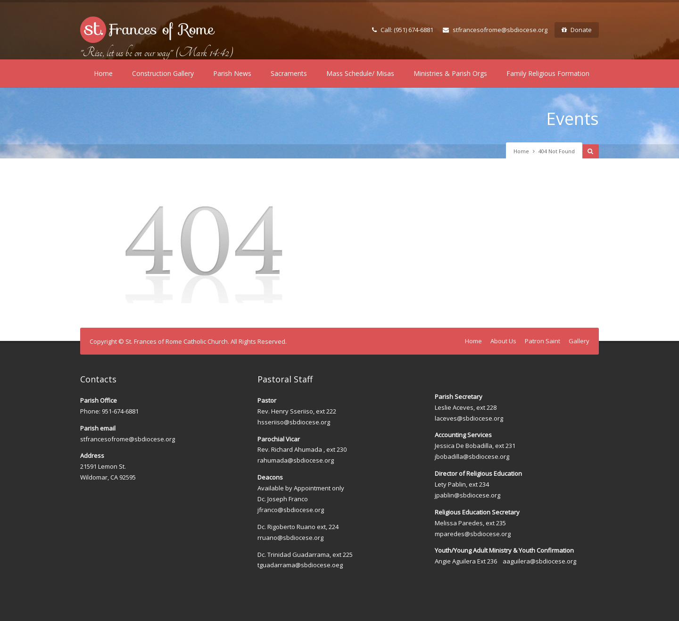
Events (572, 118)
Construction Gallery (163, 73)
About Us (503, 341)
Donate (577, 29)
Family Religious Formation (547, 73)
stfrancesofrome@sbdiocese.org (495, 29)
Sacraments (289, 73)
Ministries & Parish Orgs (450, 73)
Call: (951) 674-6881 (402, 29)
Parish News (232, 73)
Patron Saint (542, 341)
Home (103, 73)
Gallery (579, 341)
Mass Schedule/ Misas (360, 73)
